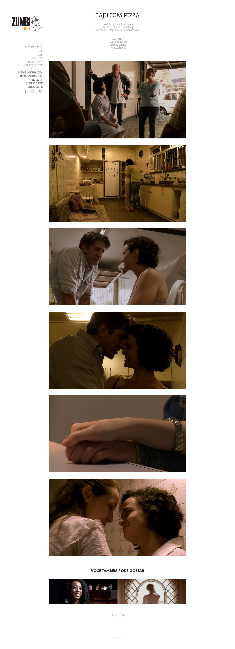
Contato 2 (36, 44)
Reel (40, 54)
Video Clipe (35, 87)
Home (39, 51)
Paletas (37, 58)
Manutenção (34, 47)
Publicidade (34, 83)
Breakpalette (33, 65)
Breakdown (34, 62)
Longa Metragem (30, 72)
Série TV (37, 80)
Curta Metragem (31, 76)
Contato (37, 69)
